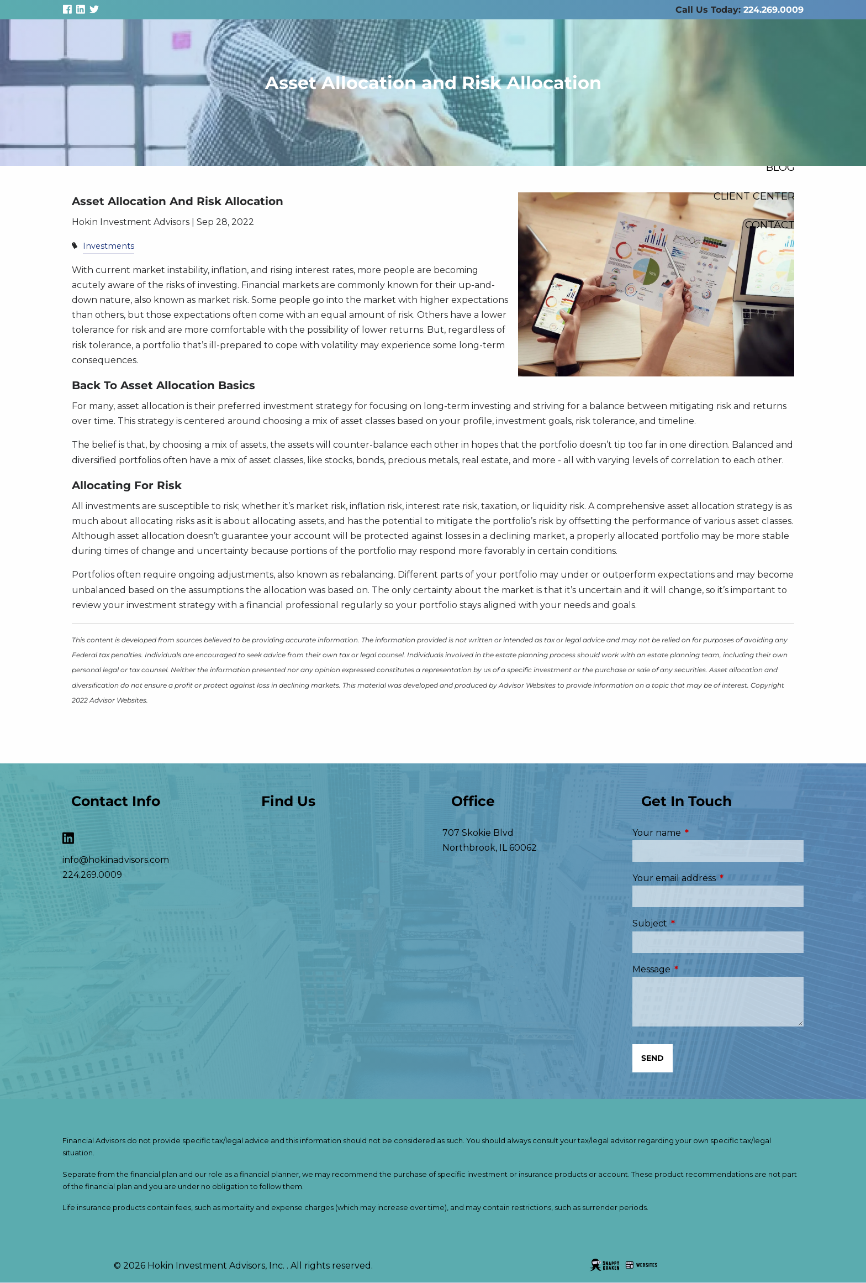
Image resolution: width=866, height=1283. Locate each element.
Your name (703, 833)
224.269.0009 (773, 9)
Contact (770, 224)
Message (697, 969)
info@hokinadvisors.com (115, 860)
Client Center (754, 196)
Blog (780, 167)
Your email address (718, 878)
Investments (108, 246)
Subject (696, 923)
